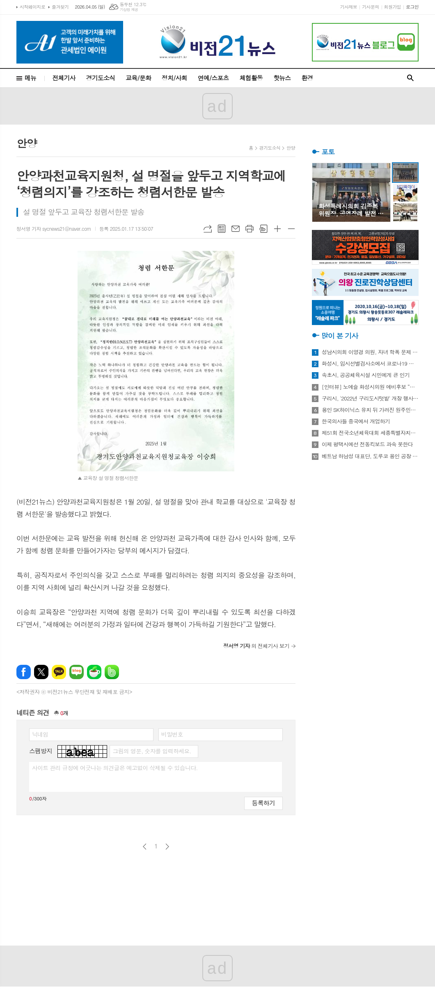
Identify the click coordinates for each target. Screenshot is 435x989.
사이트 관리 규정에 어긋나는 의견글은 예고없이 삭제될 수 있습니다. (115, 768)
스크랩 (263, 229)
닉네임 (40, 734)
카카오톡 (59, 672)
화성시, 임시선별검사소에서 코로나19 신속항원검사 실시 (370, 363)
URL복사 (208, 229)
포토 (327, 152)
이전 (144, 846)
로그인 (412, 7)
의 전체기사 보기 (256, 646)
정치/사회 (174, 77)
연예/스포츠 (213, 77)
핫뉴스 (282, 77)
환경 (307, 77)
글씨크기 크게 (277, 229)
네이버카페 (94, 672)
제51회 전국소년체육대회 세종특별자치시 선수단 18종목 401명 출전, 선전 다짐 (370, 433)
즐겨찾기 (60, 7)
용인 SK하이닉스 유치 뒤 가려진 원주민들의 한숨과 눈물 (370, 410)
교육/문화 (138, 77)
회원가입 (392, 7)
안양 (290, 148)
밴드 (112, 672)
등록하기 (263, 802)
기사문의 (370, 7)
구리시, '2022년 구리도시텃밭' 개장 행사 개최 (370, 398)
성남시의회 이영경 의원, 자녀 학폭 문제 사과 (370, 352)
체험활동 (251, 77)
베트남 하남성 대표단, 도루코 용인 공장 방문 (370, 456)
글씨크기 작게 (291, 229)
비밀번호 (172, 734)
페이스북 (23, 672)
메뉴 (30, 77)
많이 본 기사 (339, 336)
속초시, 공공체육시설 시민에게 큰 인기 (366, 375)
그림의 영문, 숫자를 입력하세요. (151, 751)
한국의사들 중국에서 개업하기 (356, 421)
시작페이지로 (32, 7)
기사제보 (348, 7)
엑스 (41, 672)
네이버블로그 (76, 672)
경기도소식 (100, 77)
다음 (167, 846)
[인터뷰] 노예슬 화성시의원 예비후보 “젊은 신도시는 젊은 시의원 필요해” (370, 387)
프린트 (249, 229)
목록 (222, 229)
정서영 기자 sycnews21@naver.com (53, 228)
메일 (235, 229)
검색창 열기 (410, 78)
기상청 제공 (129, 9)
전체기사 (63, 77)
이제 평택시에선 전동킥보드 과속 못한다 (367, 444)
